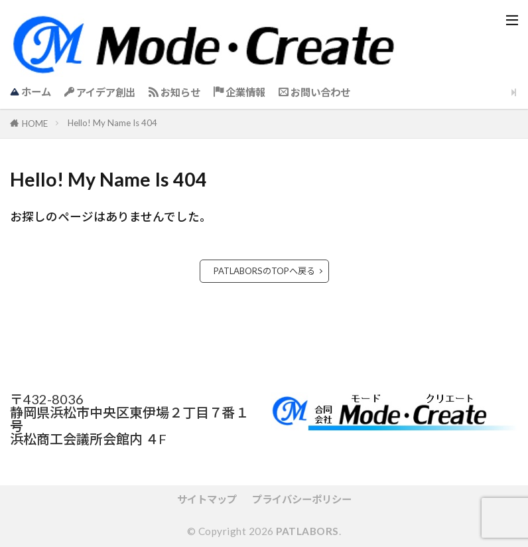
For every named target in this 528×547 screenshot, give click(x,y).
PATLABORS (307, 531)
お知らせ (174, 92)
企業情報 (239, 92)
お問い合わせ (314, 92)
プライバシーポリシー (302, 499)
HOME (35, 123)
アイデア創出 (99, 92)
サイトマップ (207, 499)
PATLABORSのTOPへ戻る (264, 271)
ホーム (30, 92)
